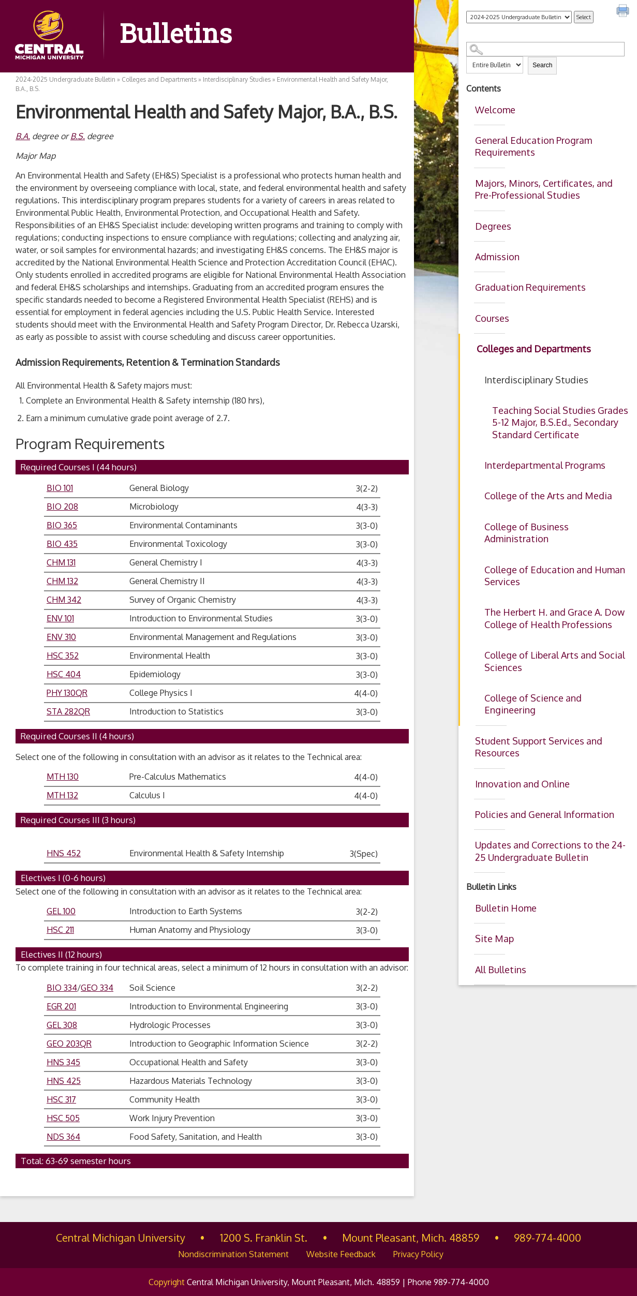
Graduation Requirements (530, 287)
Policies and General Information (544, 814)
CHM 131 (61, 562)
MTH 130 (63, 776)
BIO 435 (62, 544)
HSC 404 (64, 674)
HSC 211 (60, 930)
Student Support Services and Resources (538, 746)
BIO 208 (62, 506)
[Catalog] (519, 17)
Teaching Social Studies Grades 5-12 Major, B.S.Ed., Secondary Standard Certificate (560, 422)
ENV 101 (60, 618)
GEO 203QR (69, 1043)
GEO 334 (97, 987)
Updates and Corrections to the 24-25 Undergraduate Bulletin (550, 850)
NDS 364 (63, 1136)
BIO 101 (60, 488)
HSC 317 (61, 1099)
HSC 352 (63, 655)
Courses (492, 318)
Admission (497, 256)
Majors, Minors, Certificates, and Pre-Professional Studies (544, 189)
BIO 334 (62, 987)
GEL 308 (62, 1025)
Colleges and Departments (534, 348)
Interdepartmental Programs (544, 465)
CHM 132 (62, 581)
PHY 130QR (67, 693)
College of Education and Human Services (554, 575)
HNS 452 (64, 853)
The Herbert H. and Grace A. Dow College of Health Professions (554, 618)
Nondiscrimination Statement (233, 1254)
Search (542, 65)
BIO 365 (62, 525)
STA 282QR (68, 711)
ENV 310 (61, 637)
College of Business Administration (526, 532)
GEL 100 (61, 911)
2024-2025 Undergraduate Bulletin (65, 79)
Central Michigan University (120, 1237)
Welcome (495, 109)
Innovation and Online (522, 783)
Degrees (493, 226)
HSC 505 (63, 1118)
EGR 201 (61, 1006)
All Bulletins (500, 969)
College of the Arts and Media (548, 495)
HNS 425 (64, 1081)
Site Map (494, 938)
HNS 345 (63, 1062)
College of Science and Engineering (533, 704)
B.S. (77, 136)
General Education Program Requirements (533, 146)
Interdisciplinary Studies (536, 379)
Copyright (167, 1282)
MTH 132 (62, 795)
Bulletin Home (506, 908)
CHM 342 (64, 599)
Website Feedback (341, 1254)
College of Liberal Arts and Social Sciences (554, 661)
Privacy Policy (418, 1254)
